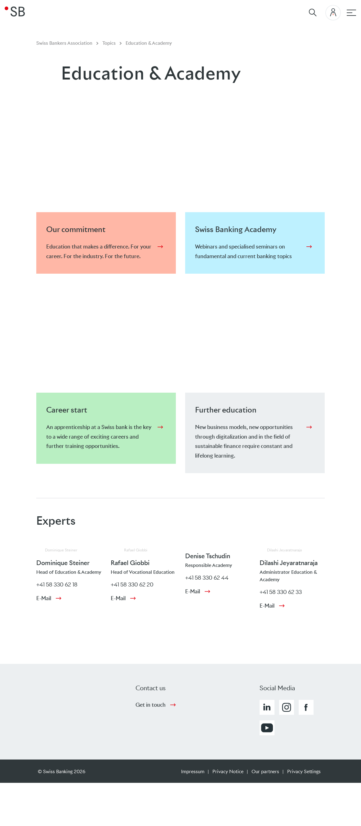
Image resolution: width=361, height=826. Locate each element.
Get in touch (151, 704)
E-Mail (43, 598)
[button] (267, 707)
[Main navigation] (351, 13)
